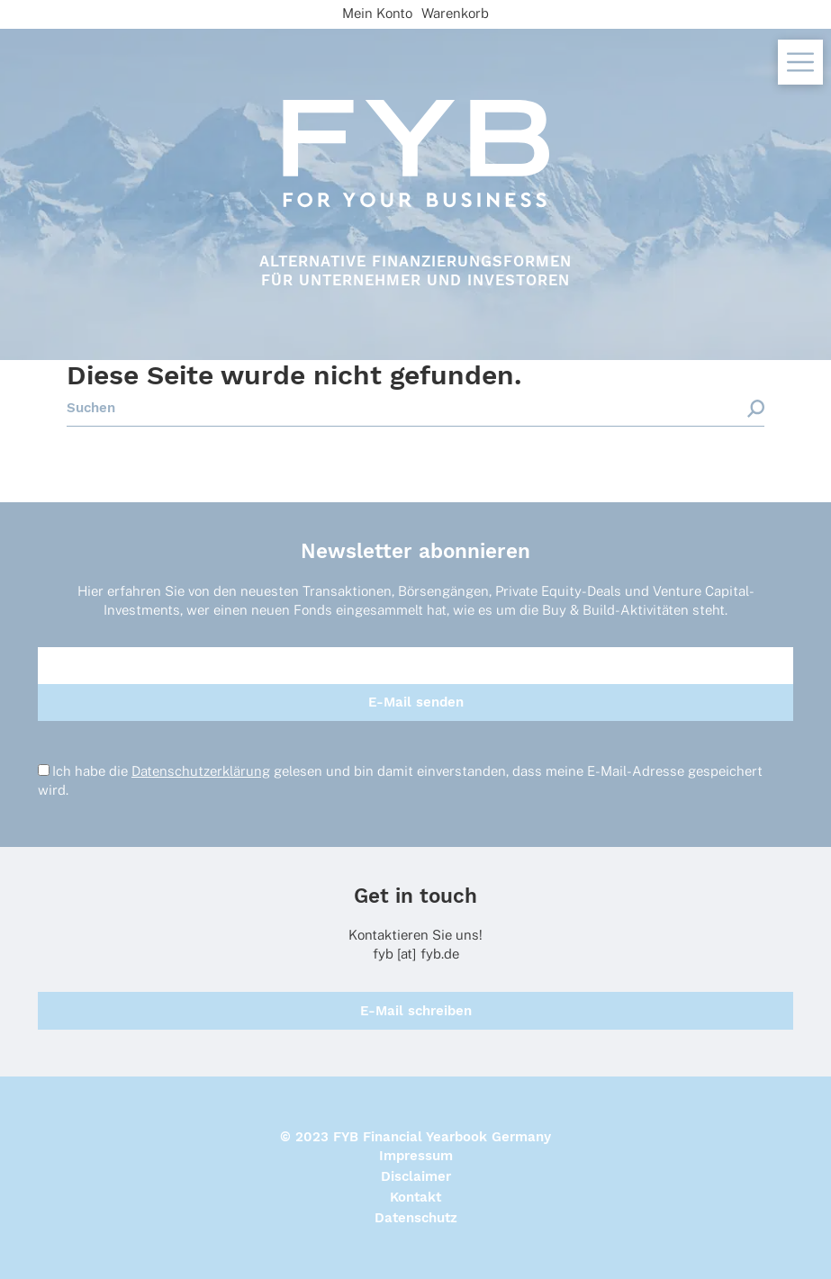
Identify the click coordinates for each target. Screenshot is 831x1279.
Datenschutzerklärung (200, 771)
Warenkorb (455, 13)
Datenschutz (416, 1218)
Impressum (416, 1156)
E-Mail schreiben (416, 1011)
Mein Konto (377, 13)
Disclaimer (416, 1176)
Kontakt (415, 1197)
